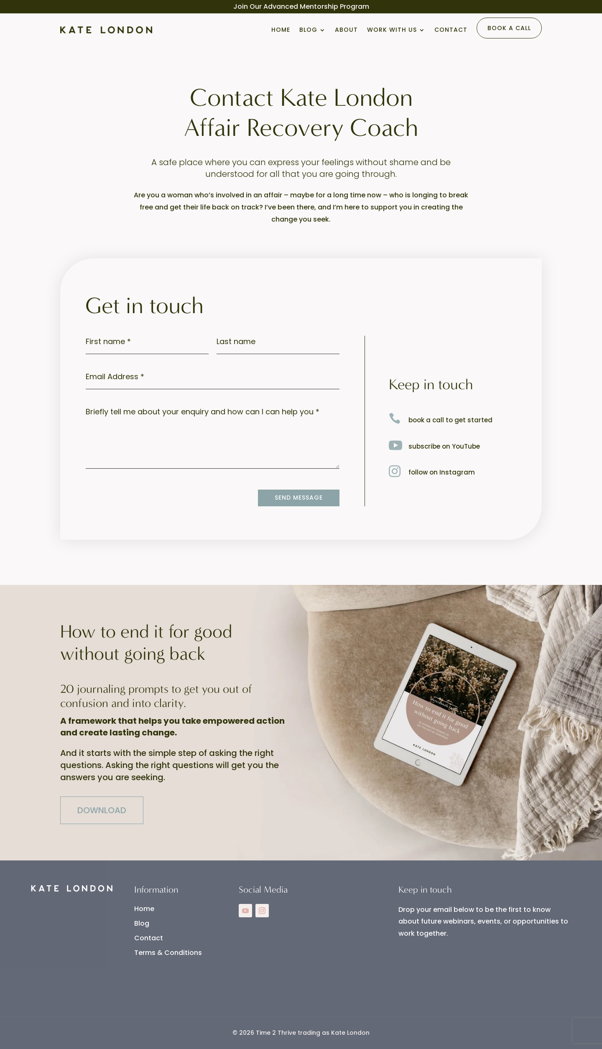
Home (280, 30)
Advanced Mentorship (300, 6)
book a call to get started (450, 420)
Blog (308, 30)
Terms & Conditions (168, 952)
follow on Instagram (441, 472)
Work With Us (392, 30)
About (346, 30)
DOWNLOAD (101, 810)
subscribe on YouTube (444, 446)
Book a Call (509, 28)
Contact (450, 30)
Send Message (299, 497)
